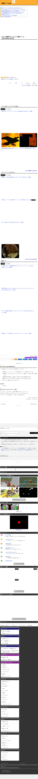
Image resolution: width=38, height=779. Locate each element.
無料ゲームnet (6, 3)
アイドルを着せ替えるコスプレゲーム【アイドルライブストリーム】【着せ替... (13, 9)
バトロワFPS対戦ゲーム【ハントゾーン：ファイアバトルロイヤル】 (11, 13)
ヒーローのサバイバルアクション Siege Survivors (9, 15)
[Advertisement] (19, 25)
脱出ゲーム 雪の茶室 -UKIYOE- (6, 16)
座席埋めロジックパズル (5, 14)
